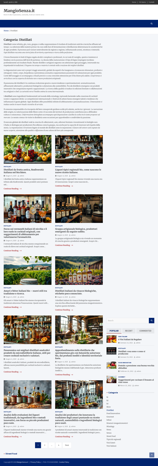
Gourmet (121, 377)
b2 (107, 400)
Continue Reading (12, 188)
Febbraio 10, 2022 (126, 371)
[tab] (114, 330)
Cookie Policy (64, 462)
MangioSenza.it (19, 10)
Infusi (109, 420)
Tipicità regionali (114, 439)
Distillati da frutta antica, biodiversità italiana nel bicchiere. (24, 171)
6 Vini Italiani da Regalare (130, 339)
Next (67, 445)
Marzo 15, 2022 (125, 385)
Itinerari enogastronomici (117, 423)
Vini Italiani (122, 336)
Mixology (110, 426)
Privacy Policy (35, 462)
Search (151, 320)
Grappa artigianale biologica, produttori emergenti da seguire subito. (76, 230)
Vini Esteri (111, 443)
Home (134, 2)
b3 (107, 404)
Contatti (151, 2)
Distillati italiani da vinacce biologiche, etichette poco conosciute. (75, 292)
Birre (109, 407)
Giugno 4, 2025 (11, 176)
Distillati (7, 166)
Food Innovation (124, 363)
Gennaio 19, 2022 (126, 357)
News (109, 430)
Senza (109, 433)
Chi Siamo (142, 2)
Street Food (111, 436)
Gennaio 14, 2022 (126, 343)
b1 (107, 397)
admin (22, 176)
